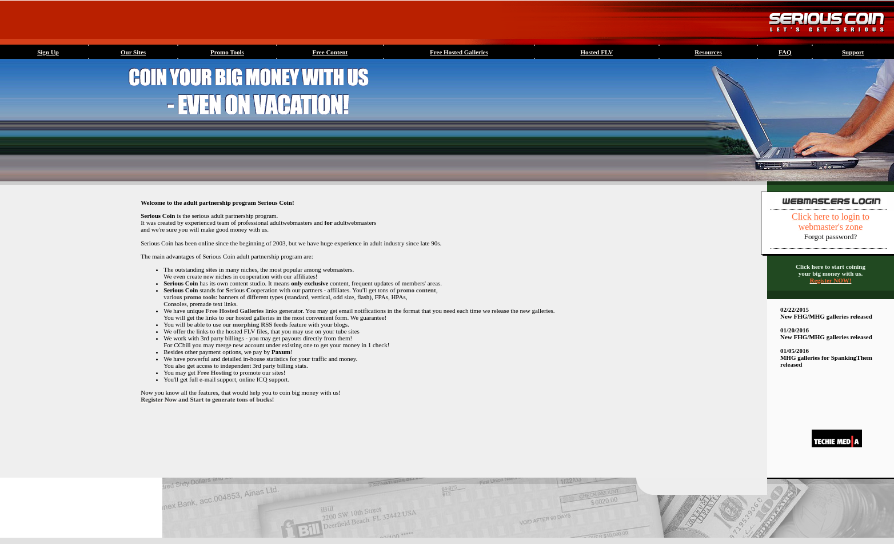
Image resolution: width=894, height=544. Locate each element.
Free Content (330, 52)
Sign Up (48, 52)
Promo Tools (227, 52)
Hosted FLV (596, 52)
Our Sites (133, 52)
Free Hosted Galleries (459, 52)
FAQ (785, 52)
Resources (708, 52)
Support (853, 52)
